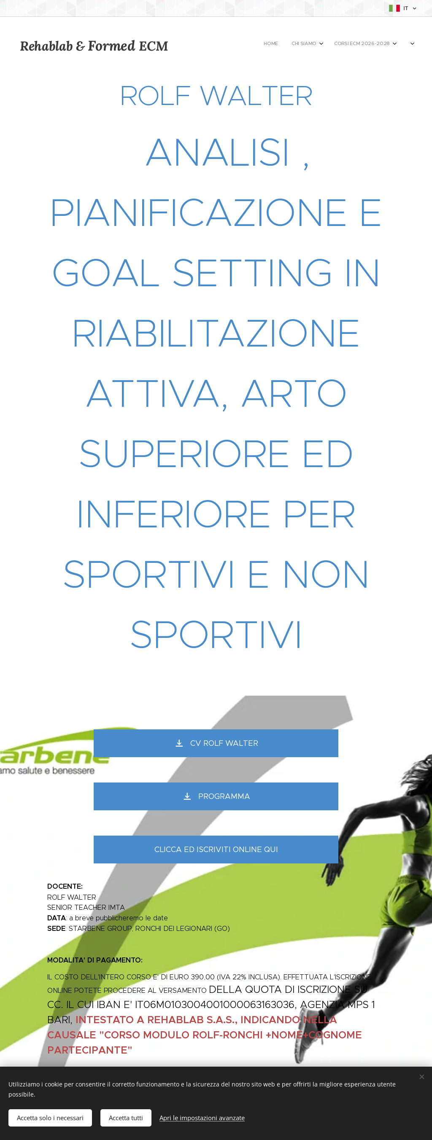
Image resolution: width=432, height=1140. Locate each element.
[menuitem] (298, 44)
